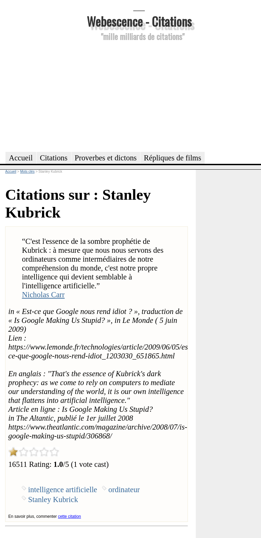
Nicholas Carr (43, 294)
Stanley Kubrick (53, 499)
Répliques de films (172, 158)
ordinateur (124, 489)
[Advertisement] (139, 95)
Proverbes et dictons (106, 158)
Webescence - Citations (139, 21)
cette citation (69, 516)
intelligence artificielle (62, 489)
